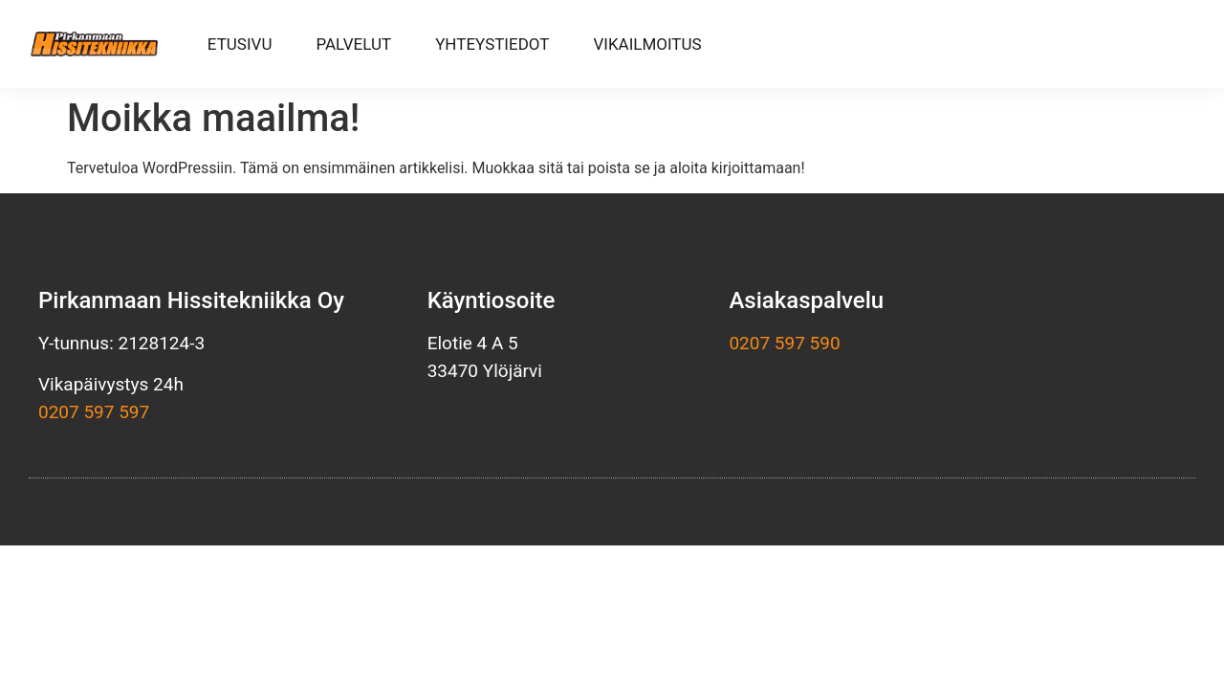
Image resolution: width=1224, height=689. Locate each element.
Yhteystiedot (492, 44)
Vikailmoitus (647, 44)
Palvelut (353, 44)
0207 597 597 (93, 412)
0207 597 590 (784, 343)
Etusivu (240, 44)
